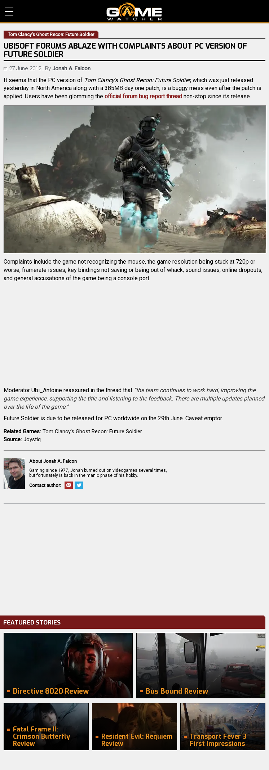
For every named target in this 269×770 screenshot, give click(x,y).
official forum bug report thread (143, 96)
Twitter (79, 485)
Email (69, 485)
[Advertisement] (134, 557)
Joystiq (32, 439)
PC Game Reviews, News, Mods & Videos (134, 12)
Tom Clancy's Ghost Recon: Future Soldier (92, 431)
